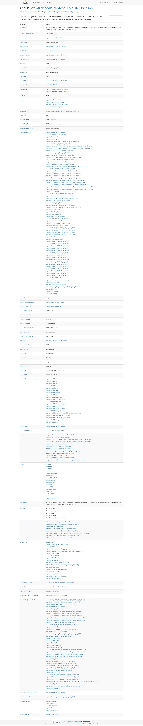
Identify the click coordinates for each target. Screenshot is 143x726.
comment (23, 502)
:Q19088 (50, 480)
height (23, 76)
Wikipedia (58, 723)
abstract (23, 27)
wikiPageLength (25, 124)
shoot (22, 95)
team (22, 100)
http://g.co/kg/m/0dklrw (52, 578)
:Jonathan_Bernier (53, 212)
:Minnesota (51, 293)
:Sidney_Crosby (53, 672)
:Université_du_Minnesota (56, 38)
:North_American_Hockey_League (58, 223)
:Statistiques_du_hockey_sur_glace (58, 280)
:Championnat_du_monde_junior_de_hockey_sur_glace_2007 (66, 182)
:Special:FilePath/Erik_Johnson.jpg (59, 587)
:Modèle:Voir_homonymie (55, 399)
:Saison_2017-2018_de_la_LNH (57, 266)
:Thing (48, 464)
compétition (25, 323)
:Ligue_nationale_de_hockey (56, 55)
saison (23, 357)
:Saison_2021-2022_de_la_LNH (57, 275)
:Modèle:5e (51, 383)
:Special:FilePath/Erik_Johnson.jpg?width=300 (62, 111)
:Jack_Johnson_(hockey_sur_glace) (58, 636)
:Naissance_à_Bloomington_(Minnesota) (60, 164)
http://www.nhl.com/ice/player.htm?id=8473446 (59, 522)
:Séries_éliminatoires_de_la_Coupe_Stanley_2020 (63, 679)
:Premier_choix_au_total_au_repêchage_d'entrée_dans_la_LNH (66, 166)
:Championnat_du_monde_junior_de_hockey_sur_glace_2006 (66, 180)
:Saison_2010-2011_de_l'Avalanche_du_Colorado (62, 665)
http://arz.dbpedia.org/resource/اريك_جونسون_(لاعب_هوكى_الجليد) (64, 551)
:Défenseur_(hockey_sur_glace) (57, 91)
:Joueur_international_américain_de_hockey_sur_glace (64, 157)
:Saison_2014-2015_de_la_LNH (57, 259)
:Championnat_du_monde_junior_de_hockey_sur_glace (64, 178)
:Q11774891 (51, 85)
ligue (23, 340)
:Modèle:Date (52, 388)
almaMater (24, 38)
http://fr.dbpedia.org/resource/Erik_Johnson (61, 8)
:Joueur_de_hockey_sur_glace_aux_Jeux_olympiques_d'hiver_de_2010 (69, 146)
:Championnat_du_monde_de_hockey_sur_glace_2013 (64, 175)
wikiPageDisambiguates (29, 595)
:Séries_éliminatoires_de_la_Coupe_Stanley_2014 (63, 674)
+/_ (22, 298)
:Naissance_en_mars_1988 (56, 162)
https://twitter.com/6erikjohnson (55, 526)
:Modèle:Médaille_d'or (54, 406)
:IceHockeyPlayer (52, 473)
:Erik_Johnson (51, 542)
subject (23, 435)
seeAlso (23, 522)
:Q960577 (51, 546)
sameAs (23, 542)
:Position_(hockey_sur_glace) (57, 89)
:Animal (49, 491)
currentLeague (25, 55)
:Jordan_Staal (52, 640)
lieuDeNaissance (26, 336)
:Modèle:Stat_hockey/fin (55, 410)
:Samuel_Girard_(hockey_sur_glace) (59, 670)
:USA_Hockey (52, 282)
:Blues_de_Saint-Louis (55, 68)
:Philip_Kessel (52, 659)
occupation (24, 85)
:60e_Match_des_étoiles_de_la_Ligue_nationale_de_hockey (65, 602)
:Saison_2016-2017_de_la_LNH (57, 264)
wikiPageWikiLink (26, 132)
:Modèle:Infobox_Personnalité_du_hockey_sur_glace (63, 413)
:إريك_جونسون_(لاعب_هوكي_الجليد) (58, 549)
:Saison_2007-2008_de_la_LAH (57, 243)
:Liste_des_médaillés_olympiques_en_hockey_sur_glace (64, 654)
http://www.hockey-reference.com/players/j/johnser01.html (62, 535)
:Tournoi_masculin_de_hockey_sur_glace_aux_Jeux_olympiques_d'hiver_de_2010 (72, 681)
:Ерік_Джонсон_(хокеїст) (56, 576)
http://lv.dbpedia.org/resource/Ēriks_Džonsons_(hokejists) (62, 565)
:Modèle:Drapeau (53, 401)
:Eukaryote (50, 493)
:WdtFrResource (52, 710)
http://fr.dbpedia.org (52, 12)
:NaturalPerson (51, 489)
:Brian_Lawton (52, 139)
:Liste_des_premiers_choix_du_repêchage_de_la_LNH (64, 656)
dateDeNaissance (27, 327)
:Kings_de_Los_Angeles (55, 216)
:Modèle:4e (51, 381)
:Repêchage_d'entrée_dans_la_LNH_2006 (60, 234)
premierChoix (27, 697)
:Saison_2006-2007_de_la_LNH (57, 241)
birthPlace (24, 46)
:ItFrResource (51, 708)
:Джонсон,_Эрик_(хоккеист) (56, 569)
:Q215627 (51, 482)
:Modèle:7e (51, 386)
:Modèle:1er (52, 379)
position (23, 89)
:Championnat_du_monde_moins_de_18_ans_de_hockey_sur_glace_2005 (69, 187)
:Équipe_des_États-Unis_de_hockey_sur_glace (62, 287)
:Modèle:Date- (52, 390)
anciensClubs (25, 306)
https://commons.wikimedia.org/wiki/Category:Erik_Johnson (63, 524)
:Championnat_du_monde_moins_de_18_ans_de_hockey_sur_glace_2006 (69, 189)
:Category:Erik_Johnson (57, 544)
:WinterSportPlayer (52, 498)
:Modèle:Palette (53, 392)
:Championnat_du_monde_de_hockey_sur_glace (62, 171)
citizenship (24, 50)
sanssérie (24, 362)
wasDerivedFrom (26, 582)
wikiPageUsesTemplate (28, 379)
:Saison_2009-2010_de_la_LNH (57, 248)
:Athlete (49, 471)
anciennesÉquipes (27, 302)
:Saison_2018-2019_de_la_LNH (57, 268)
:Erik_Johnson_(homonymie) (56, 595)
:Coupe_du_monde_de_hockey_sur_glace (60, 196)
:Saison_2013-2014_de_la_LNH (57, 257)
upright (23, 374)
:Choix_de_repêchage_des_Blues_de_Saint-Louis (63, 141)
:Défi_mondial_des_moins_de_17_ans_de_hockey (62, 629)
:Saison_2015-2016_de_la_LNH (57, 262)
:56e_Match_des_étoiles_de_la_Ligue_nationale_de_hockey (65, 599)
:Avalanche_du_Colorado (55, 59)
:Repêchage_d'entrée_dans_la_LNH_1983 (60, 227)
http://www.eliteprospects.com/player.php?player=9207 (61, 528)
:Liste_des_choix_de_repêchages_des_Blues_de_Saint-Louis (66, 649)
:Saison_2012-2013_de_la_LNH (57, 255)
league (23, 80)
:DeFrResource (51, 703)
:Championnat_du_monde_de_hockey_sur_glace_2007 (64, 173)
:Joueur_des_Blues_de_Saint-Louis (58, 153)
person (32, 12)
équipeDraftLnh (26, 430)
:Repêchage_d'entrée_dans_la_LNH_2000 (60, 232)
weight (23, 115)
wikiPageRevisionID (27, 128)
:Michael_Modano (53, 291)
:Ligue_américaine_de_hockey (57, 104)
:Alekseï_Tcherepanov (54, 604)
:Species (49, 496)
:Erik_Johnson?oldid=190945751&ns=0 (60, 582)
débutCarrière (25, 332)
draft (22, 63)
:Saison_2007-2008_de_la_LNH (57, 246)
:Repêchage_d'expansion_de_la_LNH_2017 (61, 663)
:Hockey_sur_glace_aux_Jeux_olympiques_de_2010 (63, 207)
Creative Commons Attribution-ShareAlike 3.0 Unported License (87, 723)
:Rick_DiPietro (52, 237)
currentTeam (24, 59)
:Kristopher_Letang (54, 647)
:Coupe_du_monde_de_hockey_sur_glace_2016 (62, 198)
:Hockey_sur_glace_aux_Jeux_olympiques (60, 205)
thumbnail (24, 111)
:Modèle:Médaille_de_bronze (56, 408)
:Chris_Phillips (52, 191)
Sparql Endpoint (118, 2)
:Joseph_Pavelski (53, 643)
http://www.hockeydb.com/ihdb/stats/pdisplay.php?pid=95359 (63, 531)
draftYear (23, 72)
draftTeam (24, 68)
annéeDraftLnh (26, 310)
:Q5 (49, 484)
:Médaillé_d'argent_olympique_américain (60, 159)
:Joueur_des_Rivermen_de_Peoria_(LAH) (60, 155)
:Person (49, 466)
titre (23, 370)
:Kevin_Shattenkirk (53, 214)
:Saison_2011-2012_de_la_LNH (57, 252)
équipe (23, 426)
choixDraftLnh (25, 315)
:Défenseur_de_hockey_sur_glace (58, 143)
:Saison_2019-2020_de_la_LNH (57, 271)
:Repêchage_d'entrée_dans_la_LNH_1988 (60, 230)
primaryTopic (26, 714)
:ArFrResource (51, 705)
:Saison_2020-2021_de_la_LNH (57, 273)
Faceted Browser (104, 2)
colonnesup (25, 319)
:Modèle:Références (54, 397)
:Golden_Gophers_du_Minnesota (58, 200)
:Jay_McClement (53, 209)
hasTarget (25, 701)
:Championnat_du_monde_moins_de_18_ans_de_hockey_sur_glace (68, 184)
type (22, 464)
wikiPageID (24, 119)
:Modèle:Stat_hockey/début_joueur (58, 417)
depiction (23, 587)
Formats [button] (50, 2)
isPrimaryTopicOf (26, 591)
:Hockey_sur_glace (54, 203)
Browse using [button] (38, 2)
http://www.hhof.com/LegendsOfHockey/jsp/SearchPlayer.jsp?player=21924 (67, 533)
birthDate (23, 42)
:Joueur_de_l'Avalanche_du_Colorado (59, 150)
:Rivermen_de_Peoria (54, 107)
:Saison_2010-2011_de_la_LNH (57, 250)
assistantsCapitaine (29, 692)
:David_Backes (52, 627)
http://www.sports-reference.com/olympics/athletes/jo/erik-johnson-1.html (66, 538)
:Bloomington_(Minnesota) (56, 46)
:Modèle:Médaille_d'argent (56, 404)
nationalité (24, 345)
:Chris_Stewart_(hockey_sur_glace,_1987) (60, 193)
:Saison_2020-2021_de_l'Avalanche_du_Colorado (62, 668)
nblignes (24, 349)
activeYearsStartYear (27, 33)
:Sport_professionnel (54, 277)
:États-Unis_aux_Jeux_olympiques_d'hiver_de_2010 (63, 686)
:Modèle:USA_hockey (54, 422)
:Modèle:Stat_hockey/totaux (56, 420)
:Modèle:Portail (52, 395)
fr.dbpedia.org (74, 12)
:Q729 (49, 487)
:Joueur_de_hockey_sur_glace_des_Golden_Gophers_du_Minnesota (68, 148)
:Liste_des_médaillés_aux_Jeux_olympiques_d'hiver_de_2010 (66, 652)
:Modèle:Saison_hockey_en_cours (58, 415)
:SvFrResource (51, 701)
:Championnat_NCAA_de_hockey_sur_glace (61, 168)
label (22, 508)
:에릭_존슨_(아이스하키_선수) (57, 562)
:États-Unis (51, 50)
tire (22, 366)
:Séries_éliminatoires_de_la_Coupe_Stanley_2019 (63, 677)
